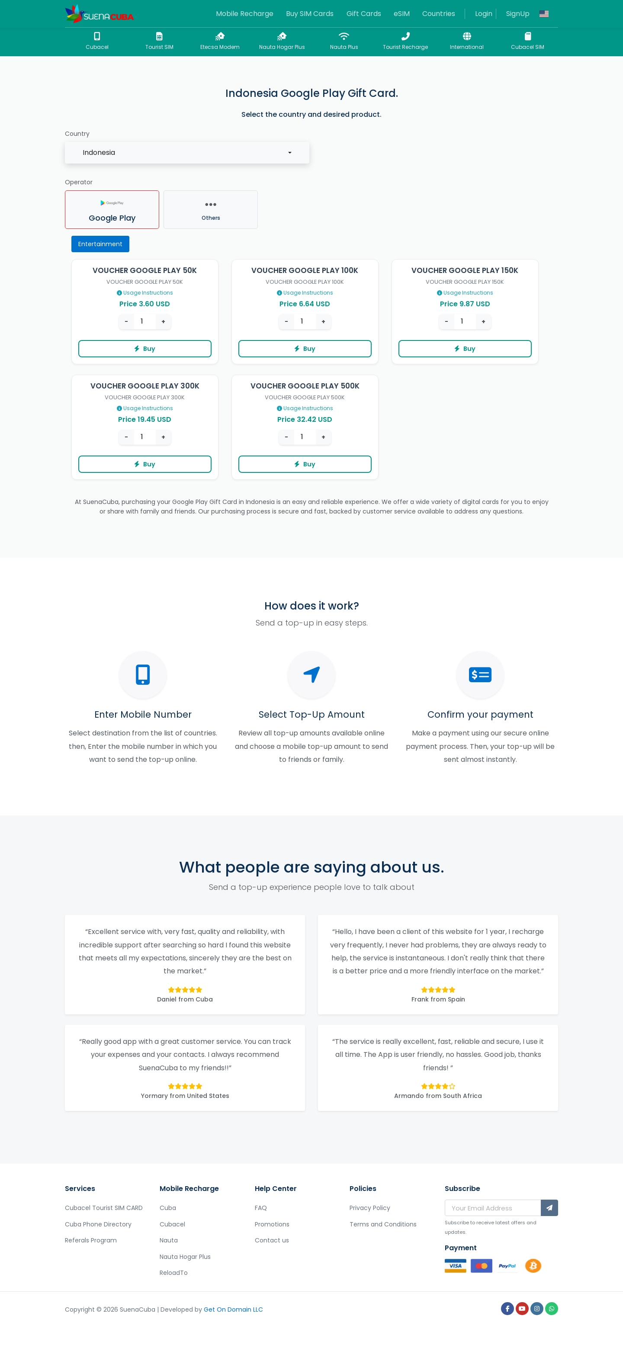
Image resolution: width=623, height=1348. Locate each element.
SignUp (518, 14)
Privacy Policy (370, 1207)
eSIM (402, 14)
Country (77, 133)
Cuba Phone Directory (98, 1224)
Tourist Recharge (405, 41)
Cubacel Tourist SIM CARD (104, 1207)
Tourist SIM (159, 41)
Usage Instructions (145, 292)
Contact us (272, 1240)
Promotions (272, 1224)
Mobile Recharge (244, 14)
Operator (79, 182)
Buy (144, 348)
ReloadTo (174, 1272)
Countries (438, 14)
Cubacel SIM (527, 41)
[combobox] (187, 153)
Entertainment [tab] (100, 244)
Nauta (169, 1240)
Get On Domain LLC (233, 1309)
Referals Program (91, 1240)
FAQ (261, 1207)
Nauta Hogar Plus (282, 41)
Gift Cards (364, 14)
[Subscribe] (549, 1208)
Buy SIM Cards (310, 14)
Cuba (168, 1207)
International (466, 41)
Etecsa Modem (220, 41)
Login (483, 14)
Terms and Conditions (383, 1224)
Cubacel (97, 41)
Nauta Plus (344, 41)
